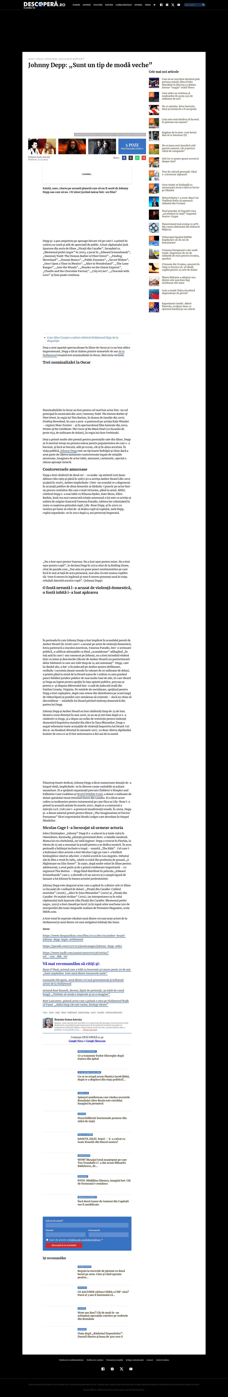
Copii (57, 1011)
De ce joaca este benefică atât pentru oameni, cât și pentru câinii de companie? (178, 151)
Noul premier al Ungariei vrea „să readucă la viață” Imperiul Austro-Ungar (180, 216)
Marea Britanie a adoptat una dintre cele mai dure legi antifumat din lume (178, 283)
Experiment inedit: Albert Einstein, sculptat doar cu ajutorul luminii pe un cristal (181, 309)
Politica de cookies (95, 1359)
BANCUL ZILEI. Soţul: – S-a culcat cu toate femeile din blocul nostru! (101, 1139)
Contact (148, 1359)
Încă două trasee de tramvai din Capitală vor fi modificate (103, 1202)
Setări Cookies (161, 1359)
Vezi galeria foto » (132, 149)
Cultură (97, 6)
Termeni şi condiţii (114, 1359)
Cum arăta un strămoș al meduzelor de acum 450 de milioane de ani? (177, 98)
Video (147, 6)
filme (63, 1011)
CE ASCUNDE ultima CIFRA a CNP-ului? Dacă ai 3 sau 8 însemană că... (103, 1292)
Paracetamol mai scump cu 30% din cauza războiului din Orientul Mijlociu (180, 229)
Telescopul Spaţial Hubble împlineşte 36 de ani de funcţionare (176, 242)
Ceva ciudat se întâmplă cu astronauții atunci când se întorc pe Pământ (180, 190)
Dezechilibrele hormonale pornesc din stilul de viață (102, 1118)
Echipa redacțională (133, 1359)
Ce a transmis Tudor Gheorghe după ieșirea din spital (101, 1056)
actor (51, 1011)
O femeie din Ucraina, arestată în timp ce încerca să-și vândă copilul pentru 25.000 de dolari (180, 270)
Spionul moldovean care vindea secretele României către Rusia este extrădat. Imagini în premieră (104, 1099)
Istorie (137, 6)
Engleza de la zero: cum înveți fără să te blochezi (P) (178, 136)
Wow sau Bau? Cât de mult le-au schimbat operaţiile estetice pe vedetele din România (104, 1315)
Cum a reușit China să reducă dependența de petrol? (178, 294)
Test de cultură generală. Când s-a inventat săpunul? (180, 176)
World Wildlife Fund (89, 796)
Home (31, 61)
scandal (99, 1011)
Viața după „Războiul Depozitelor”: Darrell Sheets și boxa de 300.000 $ (100, 1334)
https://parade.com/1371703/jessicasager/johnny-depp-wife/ (80, 949)
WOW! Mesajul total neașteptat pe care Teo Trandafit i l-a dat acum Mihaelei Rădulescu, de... (102, 1161)
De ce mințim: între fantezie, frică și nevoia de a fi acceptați (180, 110)
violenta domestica (112, 1011)
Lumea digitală (123, 6)
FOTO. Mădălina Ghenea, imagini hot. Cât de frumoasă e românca (104, 1181)
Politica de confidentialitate (83, 1238)
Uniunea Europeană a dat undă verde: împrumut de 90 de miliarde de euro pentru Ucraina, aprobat (180, 257)
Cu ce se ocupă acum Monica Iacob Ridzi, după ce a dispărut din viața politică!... (104, 1077)
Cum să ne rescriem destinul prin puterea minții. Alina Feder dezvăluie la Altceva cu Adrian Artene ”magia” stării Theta (180, 86)
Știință (87, 6)
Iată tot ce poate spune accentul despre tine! (179, 163)
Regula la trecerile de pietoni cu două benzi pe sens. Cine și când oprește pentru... (101, 1273)
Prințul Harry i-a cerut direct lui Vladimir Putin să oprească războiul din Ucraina (179, 203)
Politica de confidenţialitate (72, 1359)
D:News (76, 6)
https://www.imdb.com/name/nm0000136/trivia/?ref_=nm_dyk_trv (84, 955)
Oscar (92, 1011)
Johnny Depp (68, 453)
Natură (108, 6)
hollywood (71, 1011)
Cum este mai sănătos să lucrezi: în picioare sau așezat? (180, 123)
